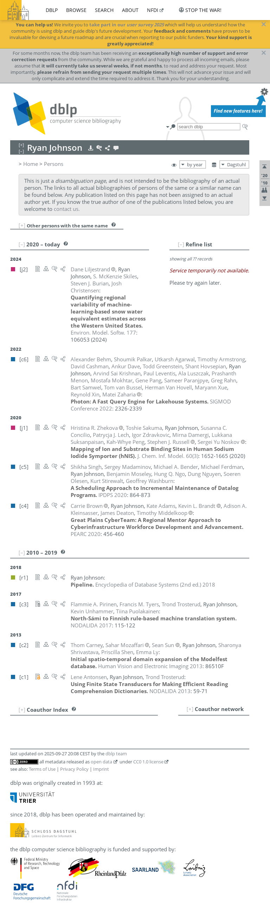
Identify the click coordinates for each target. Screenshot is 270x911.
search (104, 10)
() (167, 455)
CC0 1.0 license (148, 761)
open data (101, 761)
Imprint (101, 769)
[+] (22, 225)
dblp (52, 10)
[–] (181, 244)
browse (76, 10)
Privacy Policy (74, 769)
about (130, 10)
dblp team (116, 753)
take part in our (126, 24)
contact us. (67, 208)
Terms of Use (42, 769)
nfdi (152, 10)
